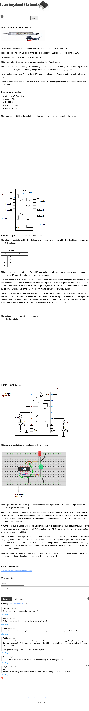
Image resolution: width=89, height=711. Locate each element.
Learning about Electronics (19, 4)
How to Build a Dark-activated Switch (16, 571)
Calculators (55, 697)
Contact (61, 697)
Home (30, 697)
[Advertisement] (62, 153)
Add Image (19, 599)
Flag (6, 614)
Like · (3, 614)
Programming (47, 697)
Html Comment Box (16, 604)
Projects (40, 697)
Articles (34, 697)
